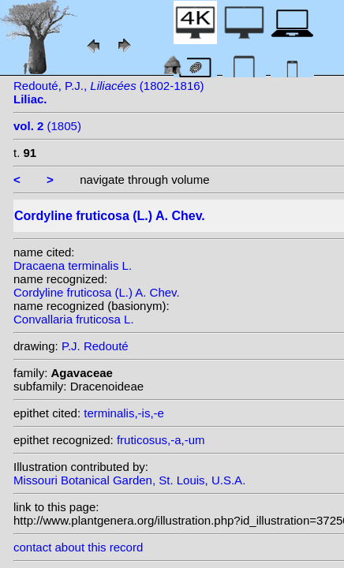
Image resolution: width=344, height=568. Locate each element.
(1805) (47, 126)
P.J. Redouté (95, 346)
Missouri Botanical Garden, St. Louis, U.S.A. (129, 480)
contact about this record (78, 547)
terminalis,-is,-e (124, 413)
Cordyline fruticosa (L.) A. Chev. (96, 292)
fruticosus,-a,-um (161, 440)
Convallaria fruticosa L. (73, 319)
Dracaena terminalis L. (72, 265)
